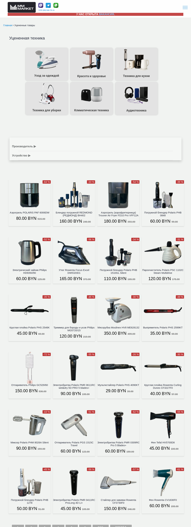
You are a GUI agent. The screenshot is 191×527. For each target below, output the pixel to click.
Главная (8, 25)
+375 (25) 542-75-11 (46, 10)
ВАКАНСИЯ (106, 14)
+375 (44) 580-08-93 (70, 497)
